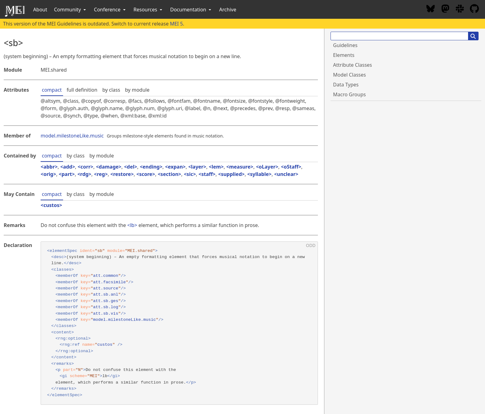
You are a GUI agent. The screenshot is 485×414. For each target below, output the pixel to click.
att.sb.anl (105, 294)
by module (137, 89)
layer (197, 166)
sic (189, 174)
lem (216, 166)
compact (52, 89)
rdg (84, 174)
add (67, 166)
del (130, 166)
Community (70, 9)
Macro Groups (349, 94)
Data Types (346, 84)
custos (51, 205)
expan (175, 166)
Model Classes (349, 74)
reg (101, 174)
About (40, 9)
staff (207, 174)
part (67, 174)
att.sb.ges (105, 301)
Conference (110, 9)
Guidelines (345, 45)
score (145, 174)
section (169, 174)
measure (240, 166)
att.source (105, 288)
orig (48, 174)
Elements (343, 55)
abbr (49, 166)
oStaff (291, 166)
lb (132, 225)
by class (111, 89)
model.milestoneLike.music (72, 135)
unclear (286, 174)
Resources (148, 9)
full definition (82, 89)
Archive (227, 9)
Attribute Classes (352, 65)
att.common (105, 275)
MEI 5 (176, 23)
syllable (259, 174)
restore (122, 174)
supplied (231, 174)
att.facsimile (109, 282)
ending (150, 166)
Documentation (191, 9)
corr (85, 166)
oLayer (267, 166)
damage (109, 166)
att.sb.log (105, 307)
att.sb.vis (105, 313)
